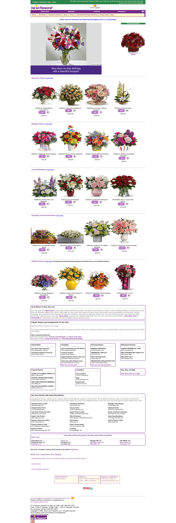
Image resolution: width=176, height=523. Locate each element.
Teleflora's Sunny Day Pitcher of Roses (71, 294)
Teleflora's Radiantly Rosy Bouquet (43, 154)
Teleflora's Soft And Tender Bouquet (124, 245)
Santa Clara (49, 310)
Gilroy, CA (64, 440)
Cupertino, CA (36, 444)
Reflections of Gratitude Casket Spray (44, 246)
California (74, 449)
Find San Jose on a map (130, 374)
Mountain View (131, 316)
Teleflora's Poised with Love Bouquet (44, 200)
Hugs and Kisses (52, 338)
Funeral (97, 11)
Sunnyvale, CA (125, 444)
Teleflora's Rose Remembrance (70, 108)
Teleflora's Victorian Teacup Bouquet (96, 109)
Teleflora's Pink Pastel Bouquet (96, 200)
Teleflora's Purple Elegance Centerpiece (44, 294)
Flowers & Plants (55, 15)
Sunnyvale (35, 318)
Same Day (45, 11)
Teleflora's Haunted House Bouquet (98, 293)
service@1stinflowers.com (109, 480)
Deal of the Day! (75, 337)
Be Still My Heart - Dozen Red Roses (122, 200)
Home (34, 15)
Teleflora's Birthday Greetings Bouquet (123, 155)
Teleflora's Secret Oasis (122, 108)
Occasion (42, 15)
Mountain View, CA (97, 442)
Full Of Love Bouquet (57, 337)
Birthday (71, 11)
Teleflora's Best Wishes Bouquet (97, 154)
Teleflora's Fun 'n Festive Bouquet (70, 154)
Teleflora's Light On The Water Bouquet (97, 246)
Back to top (35, 437)
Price (72, 15)
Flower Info (104, 15)
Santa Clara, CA (125, 442)
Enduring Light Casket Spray (70, 245)
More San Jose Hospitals (69, 365)
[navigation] (88, 15)
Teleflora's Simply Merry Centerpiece (43, 109)
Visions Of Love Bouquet (70, 200)
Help (111, 15)
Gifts (65, 15)
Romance (121, 11)
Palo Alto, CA (95, 444)
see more (49, 78)
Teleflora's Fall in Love (125, 293)
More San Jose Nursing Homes (101, 365)
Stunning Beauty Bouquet (72, 338)
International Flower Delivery (86, 15)
